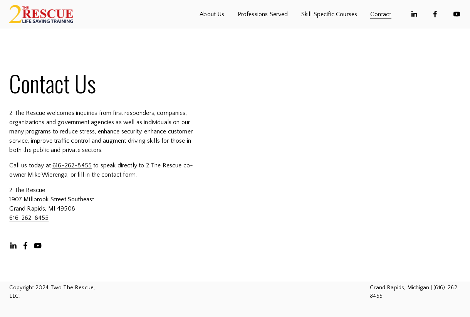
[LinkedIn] (414, 14)
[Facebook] (435, 14)
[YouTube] (457, 14)
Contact (380, 14)
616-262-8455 (72, 165)
